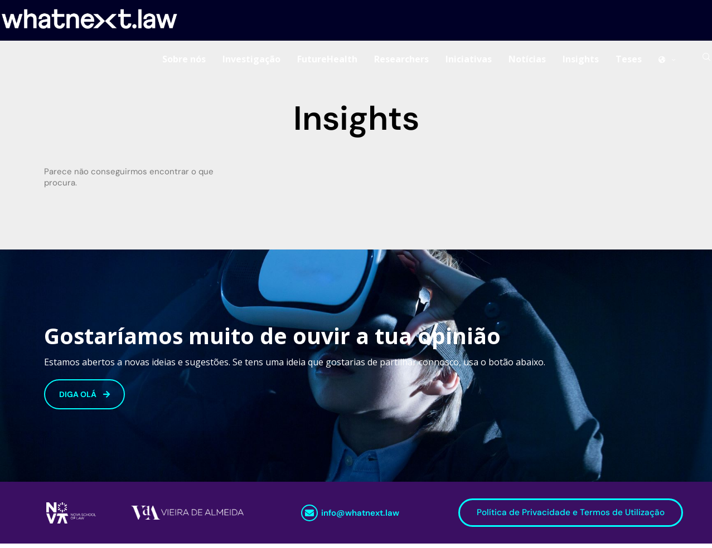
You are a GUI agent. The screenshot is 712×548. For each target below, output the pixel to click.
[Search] (706, 60)
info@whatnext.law (360, 516)
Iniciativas (468, 61)
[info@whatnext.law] (309, 516)
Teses (629, 61)
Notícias (527, 61)
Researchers (401, 61)
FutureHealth (327, 61)
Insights (581, 61)
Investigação (251, 61)
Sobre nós (184, 61)
